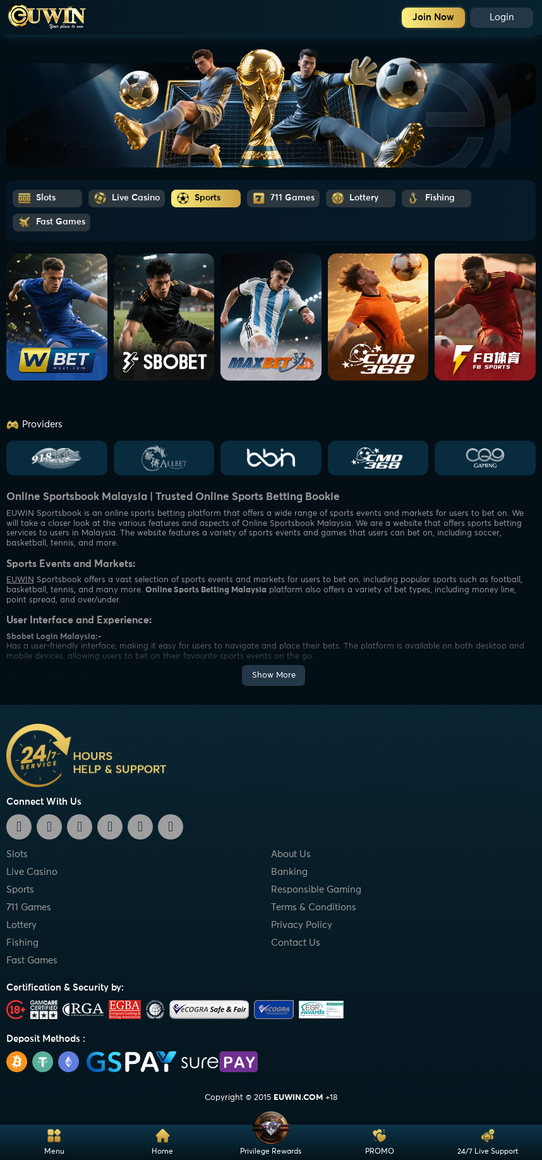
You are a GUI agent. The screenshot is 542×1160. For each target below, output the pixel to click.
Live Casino (31, 872)
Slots (17, 854)
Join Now (433, 17)
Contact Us (295, 943)
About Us (291, 854)
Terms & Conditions (313, 907)
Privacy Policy (301, 925)
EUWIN (20, 580)
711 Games (28, 907)
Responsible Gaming (316, 889)
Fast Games (31, 960)
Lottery (21, 925)
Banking (289, 872)
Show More (274, 675)
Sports (20, 889)
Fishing (22, 943)
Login (502, 17)
